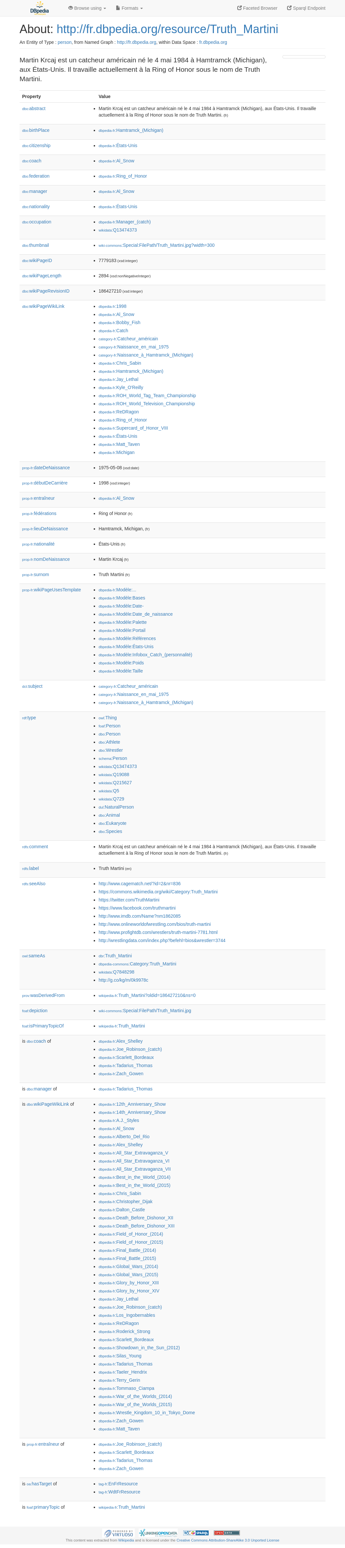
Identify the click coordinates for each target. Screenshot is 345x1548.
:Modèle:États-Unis (126, 646)
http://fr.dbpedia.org (136, 42)
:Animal (109, 815)
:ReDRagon (119, 411)
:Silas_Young (120, 1355)
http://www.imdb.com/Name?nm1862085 (140, 916)
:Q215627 (115, 782)
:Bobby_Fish (119, 322)
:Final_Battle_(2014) (127, 1250)
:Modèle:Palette (123, 622)
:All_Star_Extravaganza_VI (134, 1161)
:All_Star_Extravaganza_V (133, 1152)
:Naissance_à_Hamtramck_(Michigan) (146, 355)
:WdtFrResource (119, 1491)
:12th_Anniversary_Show (132, 1104)
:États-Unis (118, 145)
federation (35, 176)
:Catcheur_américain (128, 338)
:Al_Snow (116, 160)
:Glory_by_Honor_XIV (129, 1290)
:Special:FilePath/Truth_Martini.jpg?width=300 (156, 245)
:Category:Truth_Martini (137, 963)
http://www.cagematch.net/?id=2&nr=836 (140, 883)
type (29, 717)
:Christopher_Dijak (126, 1201)
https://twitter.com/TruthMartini (129, 899)
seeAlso (34, 883)
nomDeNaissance (46, 559)
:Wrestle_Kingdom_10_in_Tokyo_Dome (147, 1412)
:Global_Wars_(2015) (128, 1274)
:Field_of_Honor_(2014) (131, 1234)
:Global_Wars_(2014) (128, 1266)
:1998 (112, 306)
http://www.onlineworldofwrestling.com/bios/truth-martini (155, 924)
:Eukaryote (113, 823)
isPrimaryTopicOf (43, 1025)
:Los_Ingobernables (127, 1315)
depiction (35, 1010)
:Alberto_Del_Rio (124, 1136)
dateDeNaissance (46, 467)
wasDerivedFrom (43, 995)
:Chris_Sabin (120, 363)
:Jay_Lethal (118, 379)
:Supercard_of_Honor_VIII (133, 428)
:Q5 (109, 790)
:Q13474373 (118, 230)
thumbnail (35, 245)
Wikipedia (126, 1540)
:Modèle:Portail (122, 630)
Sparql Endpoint (306, 8)
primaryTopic (43, 1507)
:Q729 (111, 798)
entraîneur (38, 498)
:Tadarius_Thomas (126, 1065)
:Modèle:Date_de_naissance (136, 614)
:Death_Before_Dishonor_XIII (136, 1225)
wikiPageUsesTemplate (51, 589)
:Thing (108, 717)
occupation (36, 221)
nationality (36, 206)
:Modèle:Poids (121, 662)
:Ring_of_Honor (123, 176)
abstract (34, 108)
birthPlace (35, 130)
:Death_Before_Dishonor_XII (136, 1217)
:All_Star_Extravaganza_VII (135, 1169)
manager (34, 191)
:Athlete (109, 742)
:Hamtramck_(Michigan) (131, 130)
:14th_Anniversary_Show (132, 1112)
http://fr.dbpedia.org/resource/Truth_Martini (167, 29)
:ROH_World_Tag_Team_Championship (147, 395)
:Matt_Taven (119, 444)
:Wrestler (111, 750)
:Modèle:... (117, 589)
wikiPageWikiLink (43, 306)
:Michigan (116, 452)
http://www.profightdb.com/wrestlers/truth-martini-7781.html (158, 932)
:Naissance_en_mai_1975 (134, 346)
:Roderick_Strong (124, 1331)
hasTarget (39, 1483)
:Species (110, 831)
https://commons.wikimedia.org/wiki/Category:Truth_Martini (158, 891)
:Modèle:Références (127, 638)
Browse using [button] (87, 8)
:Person (109, 725)
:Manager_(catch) (125, 221)
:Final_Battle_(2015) (127, 1258)
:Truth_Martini (115, 955)
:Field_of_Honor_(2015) (131, 1242)
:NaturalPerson (116, 807)
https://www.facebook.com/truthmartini (137, 908)
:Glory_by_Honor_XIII (129, 1282)
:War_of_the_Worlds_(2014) (135, 1396)
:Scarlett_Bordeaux (126, 1057)
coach (31, 160)
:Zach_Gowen (121, 1073)
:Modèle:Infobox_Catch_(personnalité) (145, 654)
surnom (35, 574)
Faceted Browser (257, 8)
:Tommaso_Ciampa (126, 1388)
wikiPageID (37, 260)
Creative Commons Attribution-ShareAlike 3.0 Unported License (227, 1540)
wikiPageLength (42, 275)
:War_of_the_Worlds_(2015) (135, 1404)
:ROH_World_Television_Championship (147, 403)
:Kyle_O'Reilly (121, 387)
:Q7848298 (116, 972)
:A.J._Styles (119, 1120)
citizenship (36, 145)
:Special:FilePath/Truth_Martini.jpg (145, 1010)
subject (32, 686)
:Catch (113, 330)
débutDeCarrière (45, 482)
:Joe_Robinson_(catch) (130, 1049)
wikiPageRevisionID (46, 291)
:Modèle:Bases (122, 597)
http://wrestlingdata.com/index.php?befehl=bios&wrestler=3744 (162, 940)
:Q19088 (114, 774)
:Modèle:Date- (121, 606)
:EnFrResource (118, 1483)
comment (35, 846)
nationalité (38, 544)
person (65, 42)
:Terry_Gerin (119, 1380)
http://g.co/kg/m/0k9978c (123, 980)
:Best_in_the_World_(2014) (135, 1177)
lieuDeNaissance (45, 528)
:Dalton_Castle (122, 1209)
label (30, 868)
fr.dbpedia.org (213, 42)
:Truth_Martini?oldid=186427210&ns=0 (147, 995)
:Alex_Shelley (121, 1041)
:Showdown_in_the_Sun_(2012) (139, 1347)
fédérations (39, 513)
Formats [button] (129, 8)
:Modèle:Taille (121, 670)
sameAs (33, 955)
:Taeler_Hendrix (123, 1372)
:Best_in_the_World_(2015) (135, 1185)
